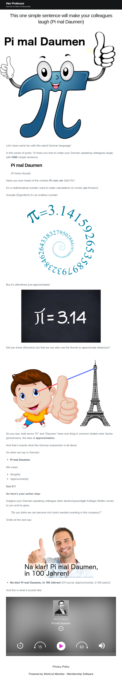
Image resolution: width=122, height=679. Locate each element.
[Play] (61, 646)
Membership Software (80, 674)
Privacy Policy (61, 666)
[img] (61, 628)
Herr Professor (15, 3)
